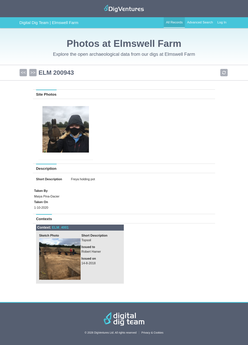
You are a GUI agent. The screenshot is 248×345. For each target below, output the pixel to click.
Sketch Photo (49, 235)
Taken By (41, 190)
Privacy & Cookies (152, 332)
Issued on (88, 258)
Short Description (49, 179)
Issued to (88, 247)
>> (32, 72)
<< (23, 72)
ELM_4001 (60, 227)
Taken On (41, 202)
